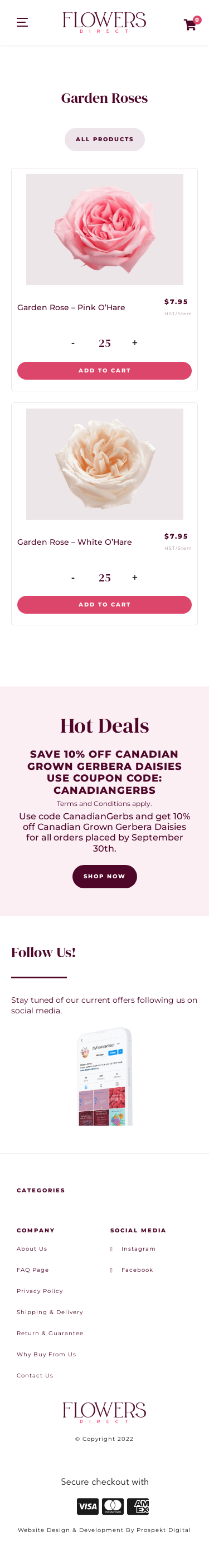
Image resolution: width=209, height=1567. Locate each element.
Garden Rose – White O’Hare (74, 542)
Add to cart (105, 370)
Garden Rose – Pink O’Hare (71, 307)
